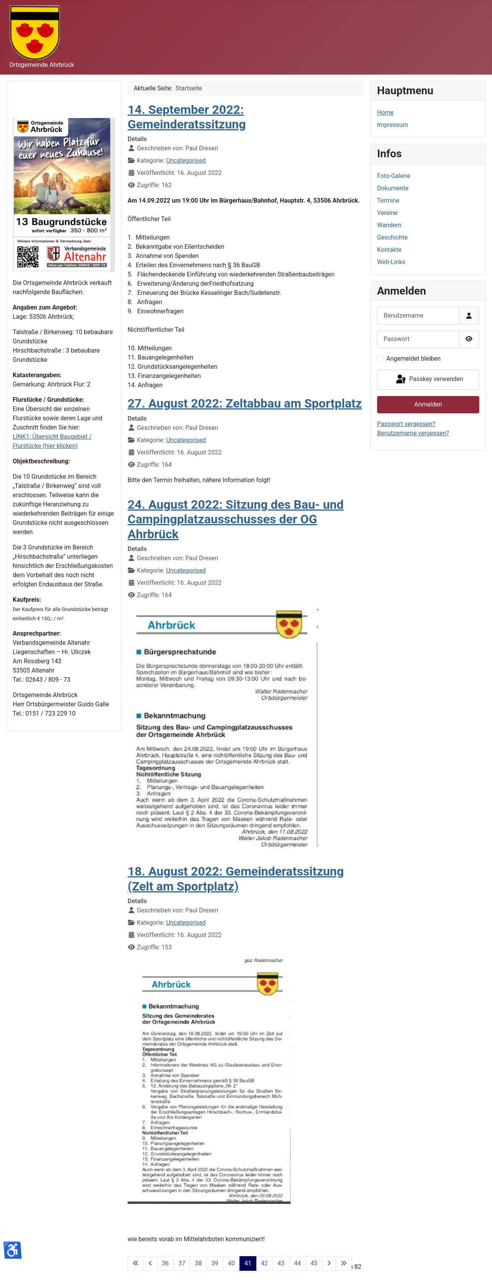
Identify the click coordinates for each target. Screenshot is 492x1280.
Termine (388, 200)
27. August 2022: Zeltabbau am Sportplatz (245, 403)
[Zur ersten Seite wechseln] (136, 1263)
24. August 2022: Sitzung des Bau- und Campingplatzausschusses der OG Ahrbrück (236, 519)
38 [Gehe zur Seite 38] (198, 1263)
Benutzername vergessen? (413, 433)
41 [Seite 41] (247, 1263)
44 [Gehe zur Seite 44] (297, 1263)
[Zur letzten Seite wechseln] (344, 1263)
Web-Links (391, 262)
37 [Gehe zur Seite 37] (181, 1263)
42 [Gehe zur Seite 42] (264, 1263)
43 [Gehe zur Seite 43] (281, 1263)
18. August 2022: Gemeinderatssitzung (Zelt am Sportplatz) (236, 878)
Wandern (389, 225)
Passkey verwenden (429, 379)
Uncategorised (186, 160)
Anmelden (428, 404)
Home (385, 112)
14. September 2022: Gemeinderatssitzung (187, 116)
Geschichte (392, 237)
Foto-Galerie (393, 176)
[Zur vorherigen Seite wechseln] (150, 1263)
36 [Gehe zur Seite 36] (165, 1263)
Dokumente (393, 188)
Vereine (387, 212)
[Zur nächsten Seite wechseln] (329, 1263)
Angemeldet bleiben (413, 358)
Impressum (392, 124)
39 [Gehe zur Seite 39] (214, 1263)
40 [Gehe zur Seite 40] (231, 1263)
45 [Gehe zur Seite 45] (314, 1263)
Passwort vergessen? (406, 424)
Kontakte (389, 249)
